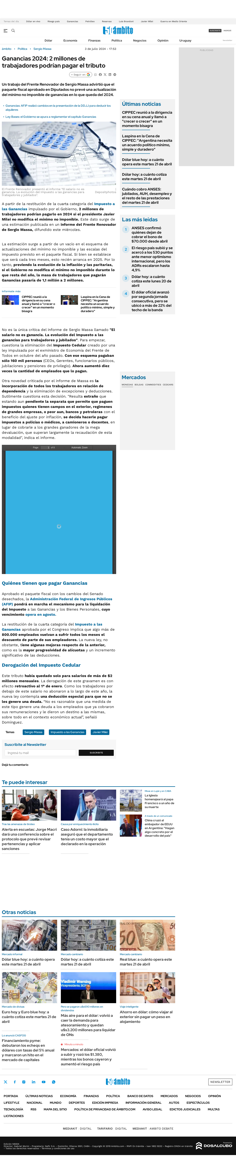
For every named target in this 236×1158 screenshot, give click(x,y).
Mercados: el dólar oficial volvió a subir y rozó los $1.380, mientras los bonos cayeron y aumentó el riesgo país (88, 1056)
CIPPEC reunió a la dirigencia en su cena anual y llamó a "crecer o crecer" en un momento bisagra (38, 304)
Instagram (23, 1082)
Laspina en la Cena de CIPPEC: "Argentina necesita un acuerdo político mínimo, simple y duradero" (98, 304)
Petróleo (90, 21)
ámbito (6, 48)
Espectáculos (198, 1103)
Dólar (48, 40)
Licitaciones (14, 1116)
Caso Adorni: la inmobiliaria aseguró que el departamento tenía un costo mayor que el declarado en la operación (87, 836)
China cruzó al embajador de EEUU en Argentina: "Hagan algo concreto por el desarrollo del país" (159, 828)
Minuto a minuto (74, 1044)
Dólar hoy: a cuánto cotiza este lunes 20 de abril (151, 281)
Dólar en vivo (33, 21)
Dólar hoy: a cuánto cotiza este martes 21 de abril (144, 176)
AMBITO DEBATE (153, 1128)
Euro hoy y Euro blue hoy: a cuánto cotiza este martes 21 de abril (29, 1017)
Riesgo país (54, 21)
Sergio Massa (42, 48)
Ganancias (72, 21)
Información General (144, 1103)
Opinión (162, 40)
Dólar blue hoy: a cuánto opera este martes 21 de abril (147, 161)
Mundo (55, 1103)
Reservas (107, 21)
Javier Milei (147, 21)
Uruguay (185, 40)
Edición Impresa (105, 1103)
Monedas (127, 384)
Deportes (77, 1103)
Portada (11, 1096)
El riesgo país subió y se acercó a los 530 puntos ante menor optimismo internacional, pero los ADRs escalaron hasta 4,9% (152, 258)
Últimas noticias (39, 1096)
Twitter (5, 1081)
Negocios (139, 40)
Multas (214, 1109)
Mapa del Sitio (55, 1109)
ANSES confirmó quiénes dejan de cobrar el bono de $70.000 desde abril (150, 235)
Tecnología (13, 1109)
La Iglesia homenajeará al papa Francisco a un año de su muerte (159, 801)
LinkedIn (33, 1082)
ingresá (227, 31)
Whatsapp (53, 1082)
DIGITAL (77, 1128)
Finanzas (94, 40)
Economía (70, 40)
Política (117, 40)
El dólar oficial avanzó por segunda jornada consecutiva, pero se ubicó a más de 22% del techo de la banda (151, 301)
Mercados (169, 1096)
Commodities (153, 384)
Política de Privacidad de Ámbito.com (104, 1109)
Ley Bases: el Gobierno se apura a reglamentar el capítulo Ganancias (51, 117)
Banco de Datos (140, 1096)
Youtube (43, 1082)
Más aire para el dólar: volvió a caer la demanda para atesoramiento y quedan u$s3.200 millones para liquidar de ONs (88, 1025)
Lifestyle (11, 1103)
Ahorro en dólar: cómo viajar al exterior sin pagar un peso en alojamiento (146, 1017)
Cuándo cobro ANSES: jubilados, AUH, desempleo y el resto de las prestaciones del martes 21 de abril (147, 196)
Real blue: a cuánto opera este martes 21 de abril (146, 962)
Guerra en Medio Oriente (173, 21)
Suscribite (96, 752)
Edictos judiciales (185, 1109)
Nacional (34, 1103)
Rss (33, 1109)
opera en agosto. (40, 614)
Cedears (168, 384)
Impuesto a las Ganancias (67, 732)
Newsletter (227, 40)
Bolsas (139, 384)
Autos (174, 1103)
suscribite (215, 31)
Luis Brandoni (126, 21)
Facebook (15, 1082)
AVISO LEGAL (152, 1109)
